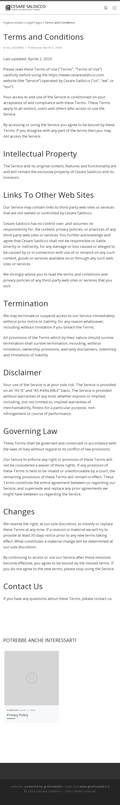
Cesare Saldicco (49, 791)
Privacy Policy (17, 715)
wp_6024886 (15, 47)
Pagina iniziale (13, 22)
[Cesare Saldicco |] (25, 8)
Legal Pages (34, 22)
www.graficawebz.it (94, 786)
